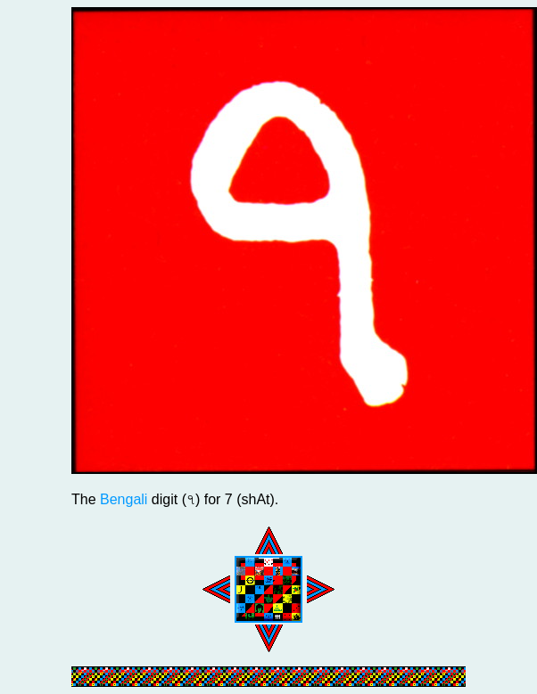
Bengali (123, 499)
